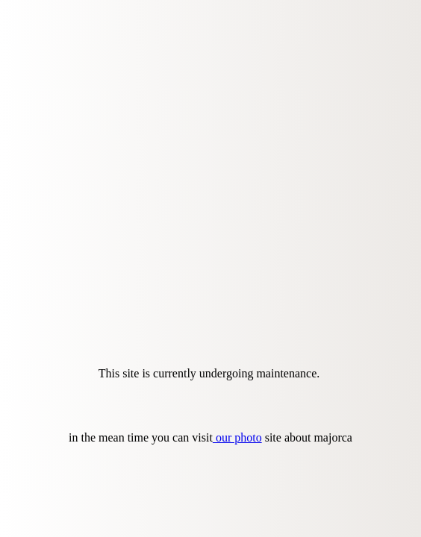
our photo (237, 437)
